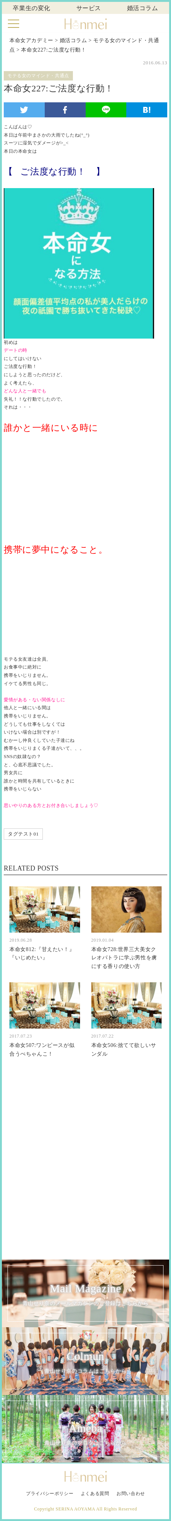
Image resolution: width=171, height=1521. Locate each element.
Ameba (85, 1435)
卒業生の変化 (31, 8)
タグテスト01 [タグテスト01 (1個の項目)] (23, 834)
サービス (88, 8)
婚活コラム (142, 8)
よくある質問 (95, 1493)
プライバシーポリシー (49, 1493)
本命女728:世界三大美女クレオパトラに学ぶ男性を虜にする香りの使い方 (124, 958)
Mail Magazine (85, 1295)
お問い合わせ (131, 1493)
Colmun (85, 1363)
